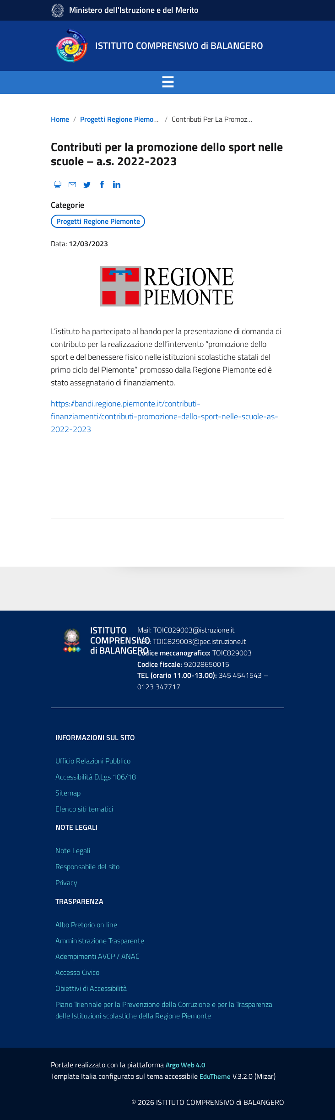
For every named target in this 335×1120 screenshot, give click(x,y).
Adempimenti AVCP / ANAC (97, 956)
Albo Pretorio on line (86, 924)
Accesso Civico (77, 972)
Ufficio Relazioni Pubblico (92, 760)
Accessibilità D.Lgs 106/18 (95, 776)
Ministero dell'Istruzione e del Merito (134, 10)
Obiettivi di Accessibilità (91, 988)
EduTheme (215, 1076)
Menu (62, 82)
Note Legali (72, 850)
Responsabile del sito (87, 866)
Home (60, 119)
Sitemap (68, 792)
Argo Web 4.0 (185, 1065)
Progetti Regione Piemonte (122, 119)
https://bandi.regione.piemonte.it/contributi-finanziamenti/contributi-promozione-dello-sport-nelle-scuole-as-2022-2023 (164, 416)
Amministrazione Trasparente (99, 940)
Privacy (66, 882)
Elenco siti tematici (84, 808)
